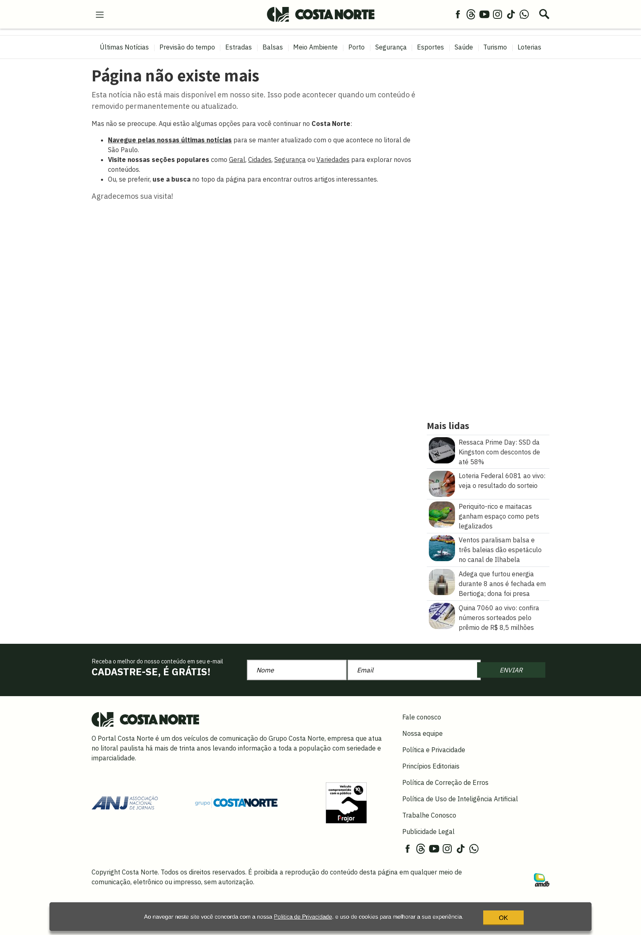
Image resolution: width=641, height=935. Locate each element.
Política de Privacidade (286, 920)
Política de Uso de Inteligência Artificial (460, 799)
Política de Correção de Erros (445, 782)
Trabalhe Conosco (429, 815)
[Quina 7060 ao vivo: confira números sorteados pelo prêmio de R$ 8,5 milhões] (442, 615)
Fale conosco (421, 717)
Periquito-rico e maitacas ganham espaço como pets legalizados (499, 516)
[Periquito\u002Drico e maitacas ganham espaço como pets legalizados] (442, 514)
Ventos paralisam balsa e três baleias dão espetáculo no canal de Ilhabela (500, 550)
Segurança (391, 47)
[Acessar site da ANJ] (125, 802)
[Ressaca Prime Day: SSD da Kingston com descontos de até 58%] (442, 449)
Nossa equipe (422, 733)
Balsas (272, 47)
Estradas (238, 47)
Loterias (529, 47)
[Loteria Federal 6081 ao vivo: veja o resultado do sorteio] (442, 483)
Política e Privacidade (433, 750)
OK (490, 920)
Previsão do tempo (187, 47)
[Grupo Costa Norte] (236, 802)
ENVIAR (511, 670)
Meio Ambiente (315, 47)
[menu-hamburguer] (100, 14)
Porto (356, 47)
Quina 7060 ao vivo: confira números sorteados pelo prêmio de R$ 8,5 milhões (499, 618)
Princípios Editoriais (430, 766)
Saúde (464, 47)
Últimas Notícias (124, 47)
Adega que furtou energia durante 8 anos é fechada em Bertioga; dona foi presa (502, 584)
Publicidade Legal (428, 831)
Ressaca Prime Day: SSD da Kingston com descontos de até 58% (499, 452)
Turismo (495, 47)
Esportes (430, 47)
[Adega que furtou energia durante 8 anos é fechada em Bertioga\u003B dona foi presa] (442, 581)
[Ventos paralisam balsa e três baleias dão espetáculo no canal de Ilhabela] (442, 548)
